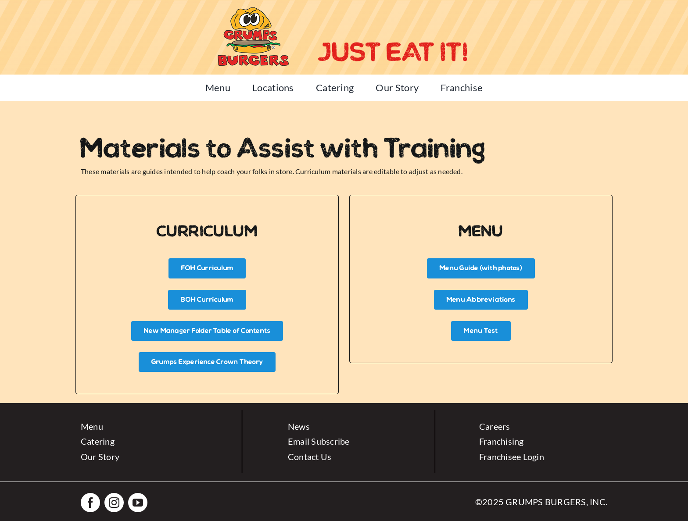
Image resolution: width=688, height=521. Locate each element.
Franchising (501, 441)
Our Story (100, 456)
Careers (494, 426)
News (299, 426)
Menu (92, 426)
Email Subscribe (319, 441)
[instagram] (114, 502)
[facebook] (90, 502)
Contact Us (309, 456)
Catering (98, 441)
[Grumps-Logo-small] (252, 8)
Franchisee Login (511, 456)
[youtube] (137, 502)
